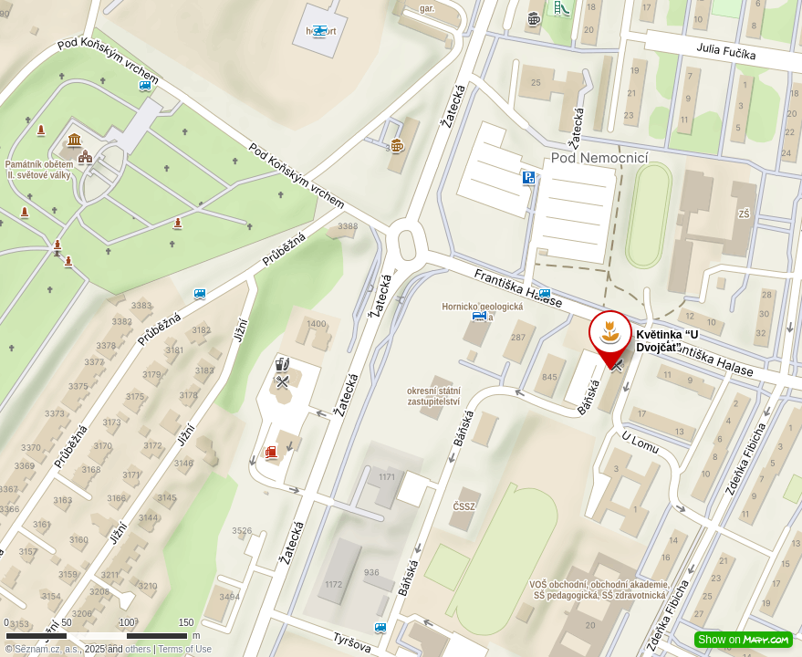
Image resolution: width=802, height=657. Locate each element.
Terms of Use (185, 649)
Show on (743, 639)
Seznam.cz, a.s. (47, 649)
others (138, 649)
